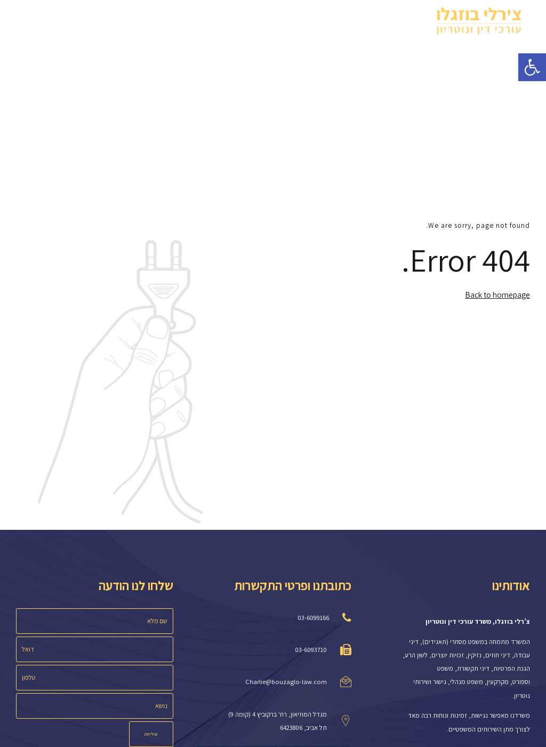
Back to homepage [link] (497, 294)
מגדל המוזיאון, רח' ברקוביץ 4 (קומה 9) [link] (277, 714)
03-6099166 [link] (313, 617)
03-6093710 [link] (311, 649)
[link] (532, 67)
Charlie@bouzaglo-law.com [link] (286, 681)
